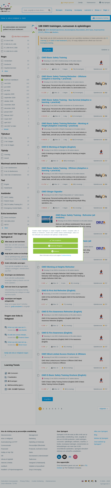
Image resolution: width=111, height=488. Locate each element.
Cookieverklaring (66, 255)
